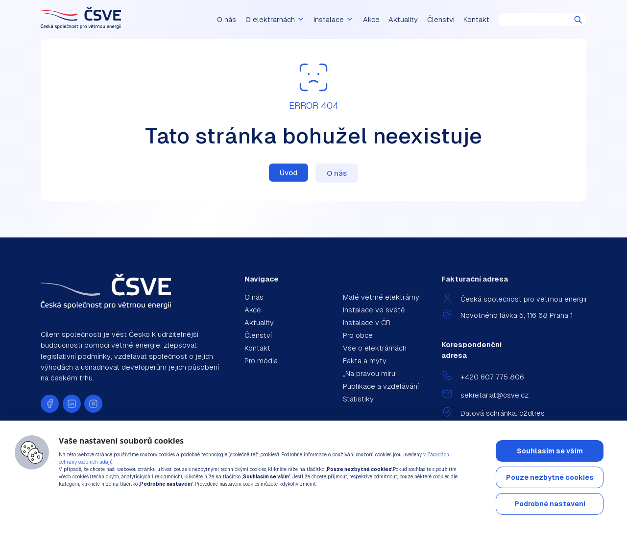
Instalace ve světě (374, 310)
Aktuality (403, 19)
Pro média (261, 360)
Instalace (334, 19)
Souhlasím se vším (550, 451)
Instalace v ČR (366, 322)
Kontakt (476, 19)
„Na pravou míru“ (370, 373)
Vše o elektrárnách (375, 348)
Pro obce (358, 335)
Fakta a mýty (364, 360)
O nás (226, 19)
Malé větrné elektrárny (381, 297)
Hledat (578, 19)
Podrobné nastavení (549, 504)
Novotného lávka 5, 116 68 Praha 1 (516, 315)
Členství (441, 19)
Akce (371, 19)
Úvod (288, 172)
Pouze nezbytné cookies (550, 477)
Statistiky (358, 399)
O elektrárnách (275, 19)
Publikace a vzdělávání (381, 386)
